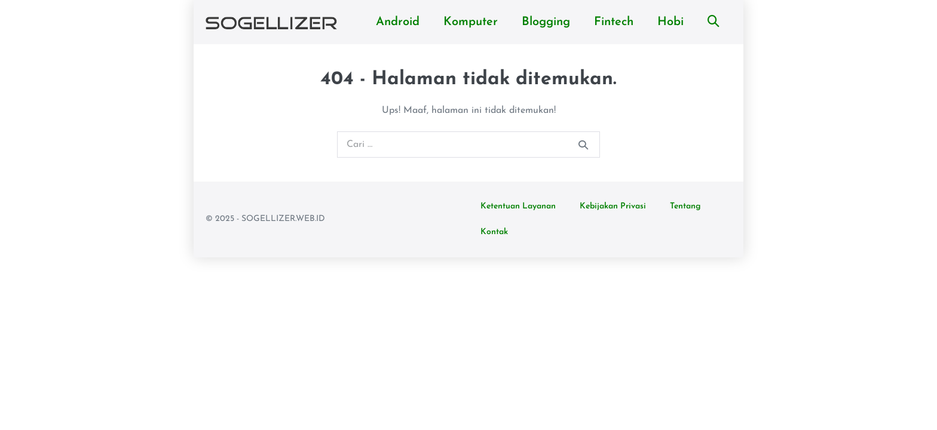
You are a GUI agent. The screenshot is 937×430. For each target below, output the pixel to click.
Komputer (470, 22)
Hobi (670, 22)
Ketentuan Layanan (518, 206)
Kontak (494, 232)
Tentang (685, 206)
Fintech (613, 22)
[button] (713, 22)
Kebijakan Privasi (613, 206)
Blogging (546, 22)
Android (397, 22)
